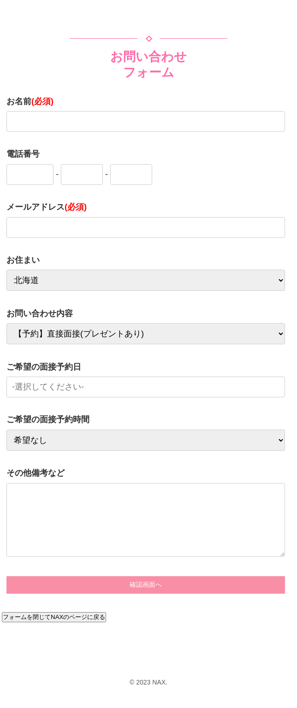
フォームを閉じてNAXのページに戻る (54, 617)
